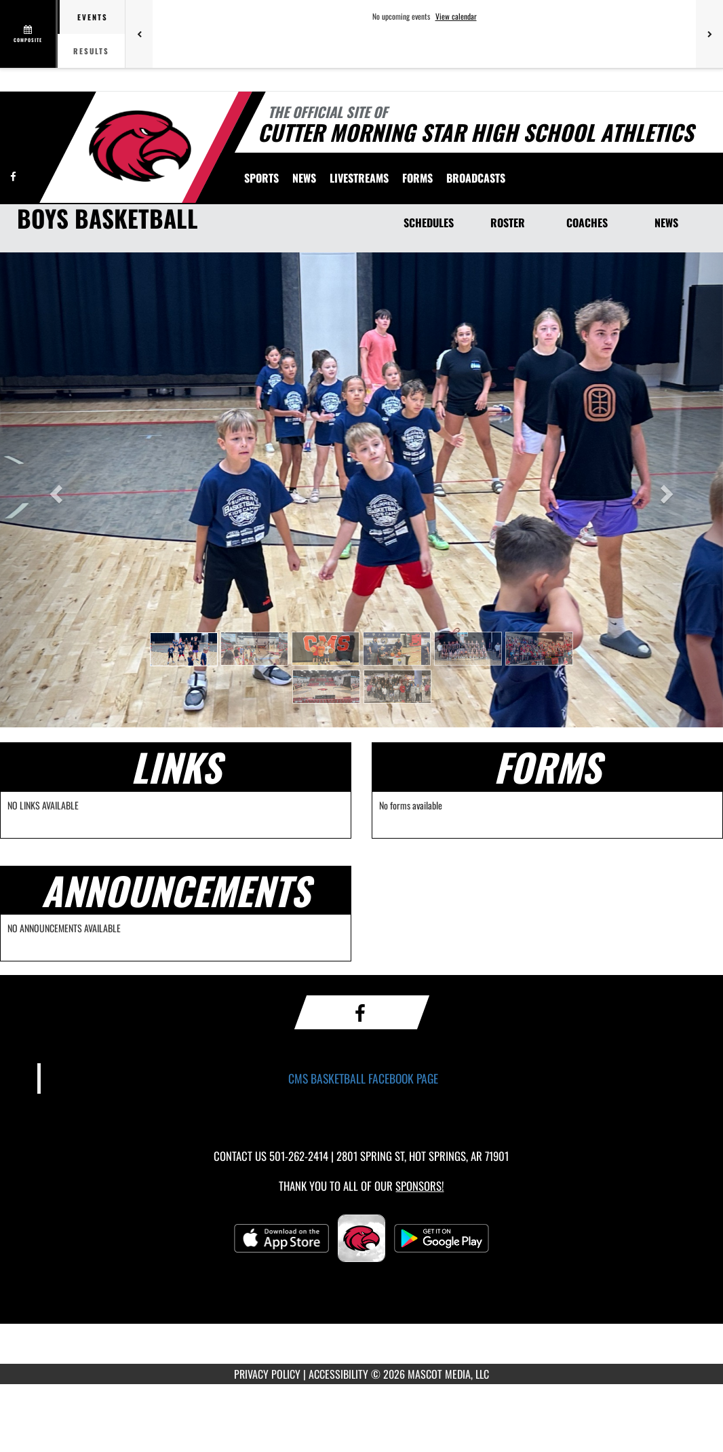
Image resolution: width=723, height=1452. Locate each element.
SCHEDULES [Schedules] (429, 222)
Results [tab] (91, 50)
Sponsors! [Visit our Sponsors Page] (419, 1185)
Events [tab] (92, 17)
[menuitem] (304, 178)
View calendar (456, 16)
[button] (184, 649)
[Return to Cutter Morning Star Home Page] (139, 146)
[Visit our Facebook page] (13, 176)
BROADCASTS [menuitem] (475, 178)
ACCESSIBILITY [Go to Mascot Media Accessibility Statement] (338, 1374)
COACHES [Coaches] (587, 222)
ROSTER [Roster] (507, 222)
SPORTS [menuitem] (261, 178)
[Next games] (709, 34)
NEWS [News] (666, 222)
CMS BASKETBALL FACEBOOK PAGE (363, 1078)
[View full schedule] (29, 34)
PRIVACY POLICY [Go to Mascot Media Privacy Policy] (267, 1374)
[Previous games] (139, 34)
